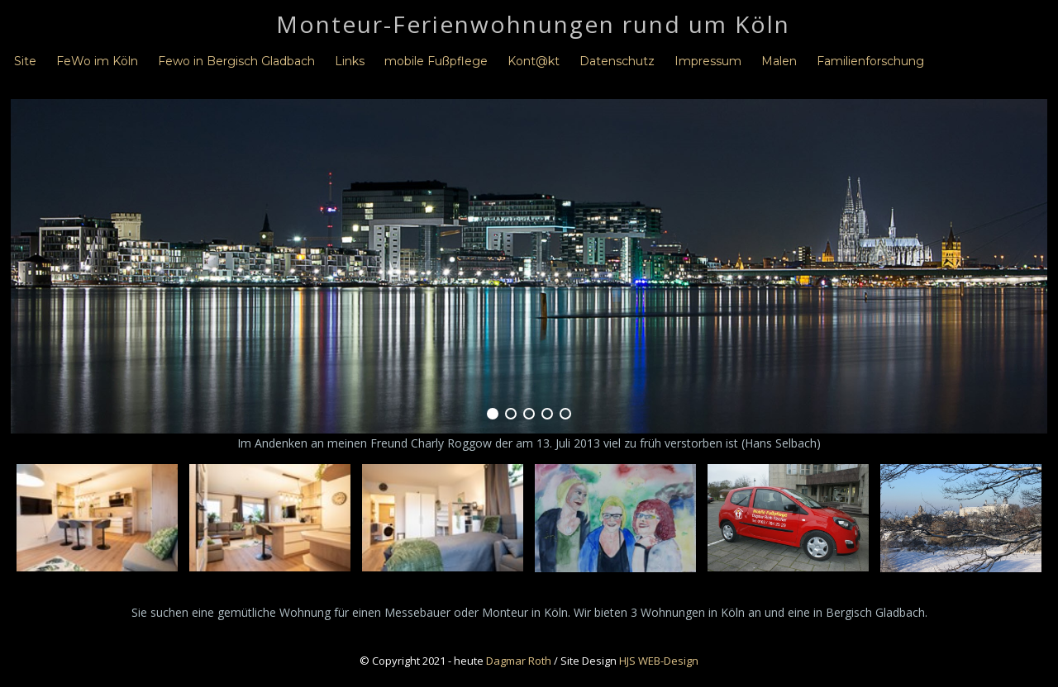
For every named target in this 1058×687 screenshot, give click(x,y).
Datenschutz (617, 61)
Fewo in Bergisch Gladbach (236, 61)
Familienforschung (870, 61)
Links (350, 61)
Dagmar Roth (518, 660)
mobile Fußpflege (436, 61)
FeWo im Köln (97, 61)
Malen (779, 61)
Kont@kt (534, 61)
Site (25, 61)
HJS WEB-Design (658, 660)
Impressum (707, 61)
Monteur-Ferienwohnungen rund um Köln (533, 24)
